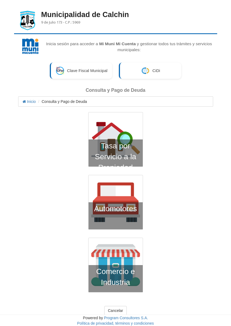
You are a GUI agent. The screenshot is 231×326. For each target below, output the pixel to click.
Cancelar (115, 310)
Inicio (29, 101)
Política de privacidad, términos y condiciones (115, 323)
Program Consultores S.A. (126, 318)
